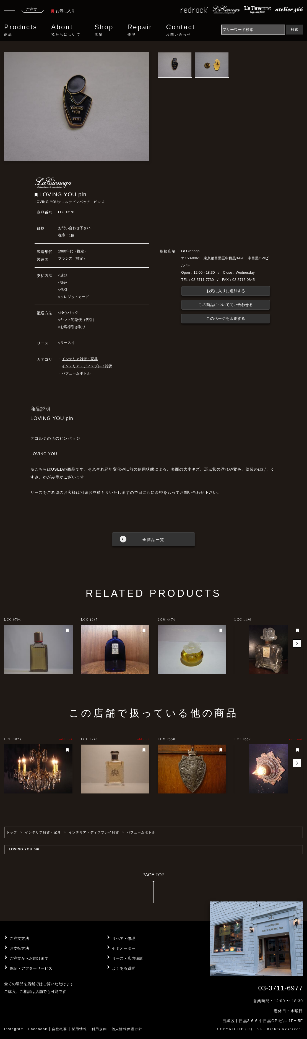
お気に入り (63, 11)
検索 (294, 29)
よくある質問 (123, 968)
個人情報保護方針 (126, 1029)
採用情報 (79, 1029)
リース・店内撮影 (127, 958)
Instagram (14, 1029)
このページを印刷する (225, 318)
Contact (180, 30)
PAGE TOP (153, 889)
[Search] (253, 30)
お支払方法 (19, 948)
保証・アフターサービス (31, 968)
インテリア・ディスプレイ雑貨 (87, 366)
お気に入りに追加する (225, 291)
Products (20, 30)
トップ (11, 832)
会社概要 (59, 1029)
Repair (140, 30)
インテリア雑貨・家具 (80, 359)
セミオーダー (123, 948)
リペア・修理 (123, 938)
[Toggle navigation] (9, 11)
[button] (297, 643)
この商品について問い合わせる (226, 304)
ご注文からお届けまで (29, 958)
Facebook (37, 1029)
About (65, 30)
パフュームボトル (76, 373)
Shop (104, 30)
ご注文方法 (19, 938)
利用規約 (99, 1029)
